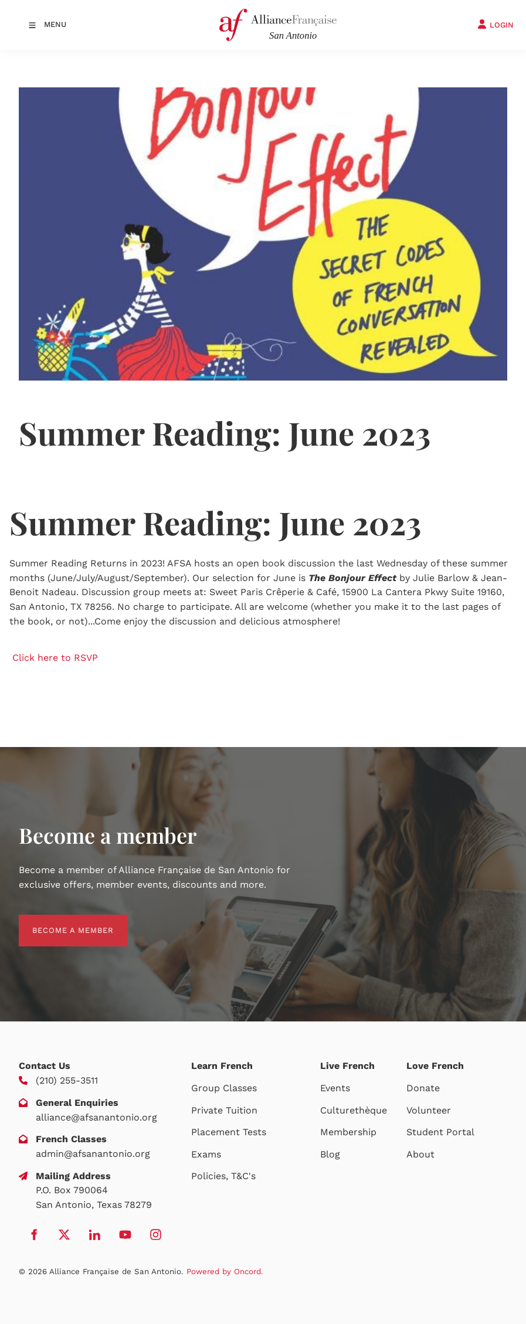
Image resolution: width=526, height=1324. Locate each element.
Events (335, 1088)
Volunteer (428, 1110)
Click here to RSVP (55, 657)
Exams (206, 1154)
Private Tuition (224, 1110)
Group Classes (224, 1088)
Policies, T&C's (223, 1176)
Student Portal (440, 1132)
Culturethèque (353, 1110)
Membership (348, 1132)
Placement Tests (228, 1132)
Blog (330, 1154)
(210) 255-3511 (67, 1080)
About (420, 1154)
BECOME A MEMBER (59, 921)
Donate (423, 1088)
